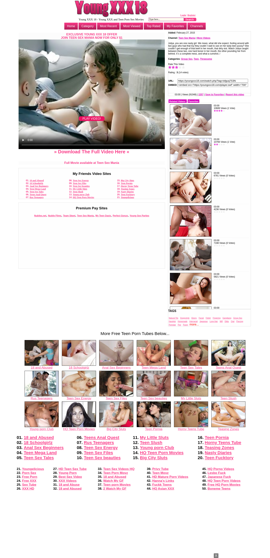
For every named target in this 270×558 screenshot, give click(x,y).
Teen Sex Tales (37, 191)
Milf (221, 321)
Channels (196, 26)
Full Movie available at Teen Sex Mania (91, 162)
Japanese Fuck (219, 477)
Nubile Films (54, 215)
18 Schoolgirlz (36, 183)
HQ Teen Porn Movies (83, 197)
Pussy (185, 325)
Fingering (217, 318)
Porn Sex (29, 473)
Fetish (208, 318)
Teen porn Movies (117, 484)
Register (192, 15)
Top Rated (153, 26)
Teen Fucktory (128, 194)
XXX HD (28, 488)
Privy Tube (160, 469)
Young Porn (67, 473)
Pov (179, 325)
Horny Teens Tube (129, 186)
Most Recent (108, 26)
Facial (201, 318)
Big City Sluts (127, 180)
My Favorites (175, 26)
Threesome (206, 59)
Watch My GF (113, 481)
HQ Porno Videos (221, 469)
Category (87, 26)
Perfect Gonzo (120, 215)
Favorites (193, 101)
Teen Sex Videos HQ (119, 469)
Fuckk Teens (162, 484)
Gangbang (227, 318)
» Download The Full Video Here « (91, 151)
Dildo (227, 321)
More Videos (203, 38)
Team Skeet (69, 215)
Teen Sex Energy (81, 180)
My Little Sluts (80, 189)
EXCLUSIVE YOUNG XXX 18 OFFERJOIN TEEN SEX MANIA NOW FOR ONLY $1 (91, 36)
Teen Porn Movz (115, 473)
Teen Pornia (127, 183)
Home (71, 26)
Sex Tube (29, 484)
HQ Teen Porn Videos (224, 481)
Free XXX (29, 481)
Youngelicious (127, 197)
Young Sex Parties (139, 215)
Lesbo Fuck (217, 473)
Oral (232, 321)
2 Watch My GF (115, 488)
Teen (196, 59)
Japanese (204, 321)
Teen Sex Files (79, 183)
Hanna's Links (163, 481)
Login (183, 15)
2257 (200, 94)
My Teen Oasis (103, 215)
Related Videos (177, 101)
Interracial (193, 321)
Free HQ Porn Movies (224, 484)
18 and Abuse (69, 484)
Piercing (239, 321)
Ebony (194, 318)
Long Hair (214, 321)
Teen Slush (78, 191)
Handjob (172, 321)
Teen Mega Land (38, 189)
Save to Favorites (214, 94)
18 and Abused (37, 180)
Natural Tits (173, 318)
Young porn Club (81, 194)
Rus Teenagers (37, 197)
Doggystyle (184, 318)
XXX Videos (67, 481)
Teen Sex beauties (81, 186)
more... (194, 324)
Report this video (235, 94)
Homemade (183, 321)
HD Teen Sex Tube (72, 469)
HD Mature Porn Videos (170, 477)
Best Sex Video (70, 477)
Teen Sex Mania (85, 215)
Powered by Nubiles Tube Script (135, 555)
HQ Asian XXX (163, 488)
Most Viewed (131, 26)
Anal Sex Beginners (39, 186)
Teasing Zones (128, 189)
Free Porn (29, 477)
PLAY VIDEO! (91, 118)
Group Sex (187, 59)
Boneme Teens (219, 488)
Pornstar (172, 325)
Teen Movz (160, 473)
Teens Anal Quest (38, 194)
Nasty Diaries (127, 191)
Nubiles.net (40, 215)
